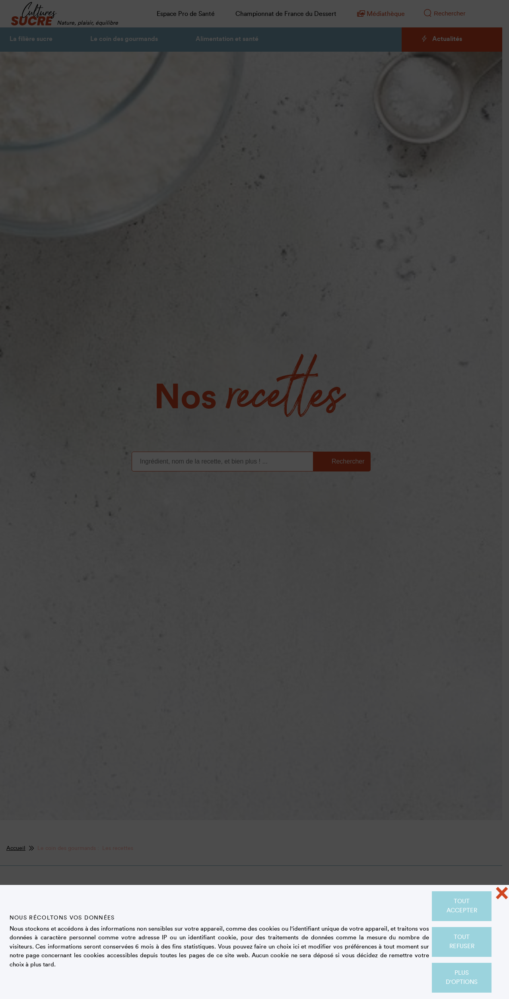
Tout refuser (461, 941)
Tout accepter (462, 906)
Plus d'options (462, 977)
